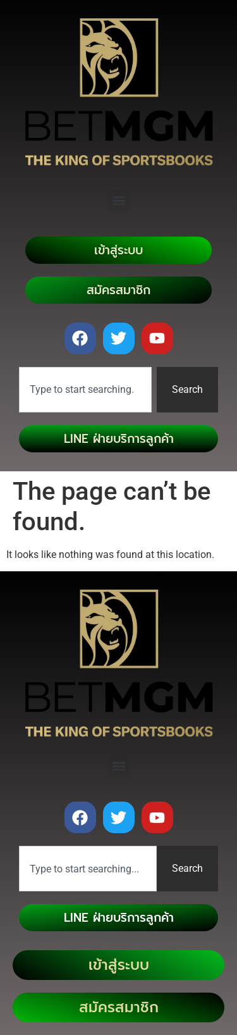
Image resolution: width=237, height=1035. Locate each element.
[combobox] (85, 389)
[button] (118, 200)
